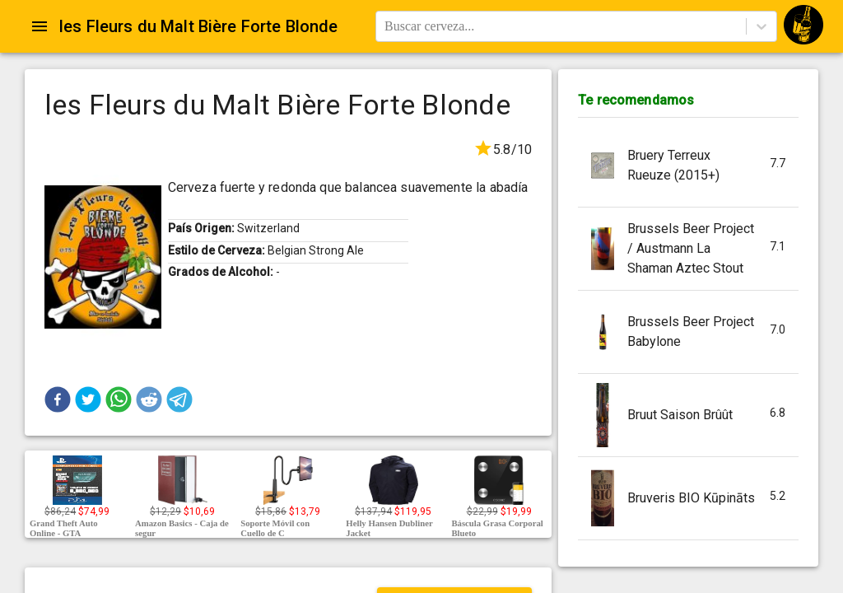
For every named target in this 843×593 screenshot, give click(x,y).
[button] (57, 399)
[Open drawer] (39, 26)
